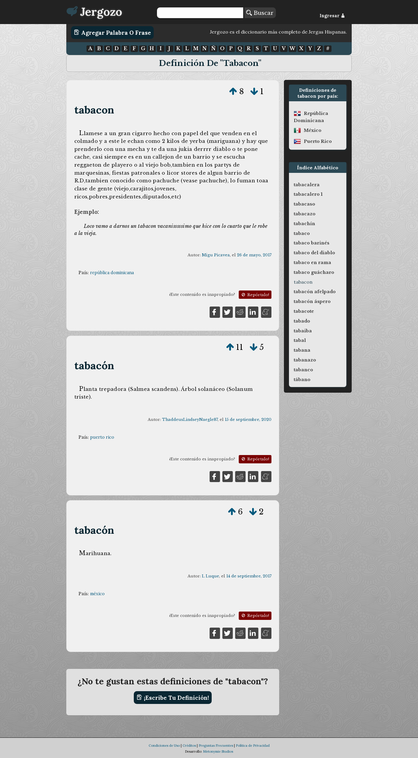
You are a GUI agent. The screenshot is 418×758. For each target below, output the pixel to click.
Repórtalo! (255, 295)
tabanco (303, 369)
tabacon (94, 109)
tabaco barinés (311, 243)
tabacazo (304, 214)
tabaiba (303, 331)
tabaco (302, 233)
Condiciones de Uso (164, 745)
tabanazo (305, 360)
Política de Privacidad (253, 745)
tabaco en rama (312, 262)
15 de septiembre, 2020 (248, 419)
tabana (302, 350)
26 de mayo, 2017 (254, 255)
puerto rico (102, 437)
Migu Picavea (216, 255)
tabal (300, 340)
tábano (302, 379)
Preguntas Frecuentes (216, 745)
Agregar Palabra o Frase (112, 32)
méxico (97, 593)
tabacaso (304, 204)
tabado (302, 321)
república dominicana (112, 272)
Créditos (189, 745)
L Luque (210, 576)
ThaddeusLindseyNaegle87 (190, 419)
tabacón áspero (312, 301)
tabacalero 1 (308, 194)
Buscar (260, 12)
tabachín (304, 223)
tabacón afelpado (315, 291)
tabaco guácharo (314, 272)
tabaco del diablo (314, 252)
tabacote (304, 311)
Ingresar (332, 15)
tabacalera (307, 184)
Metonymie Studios (218, 751)
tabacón (94, 365)
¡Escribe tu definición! (173, 697)
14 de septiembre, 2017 (248, 576)
